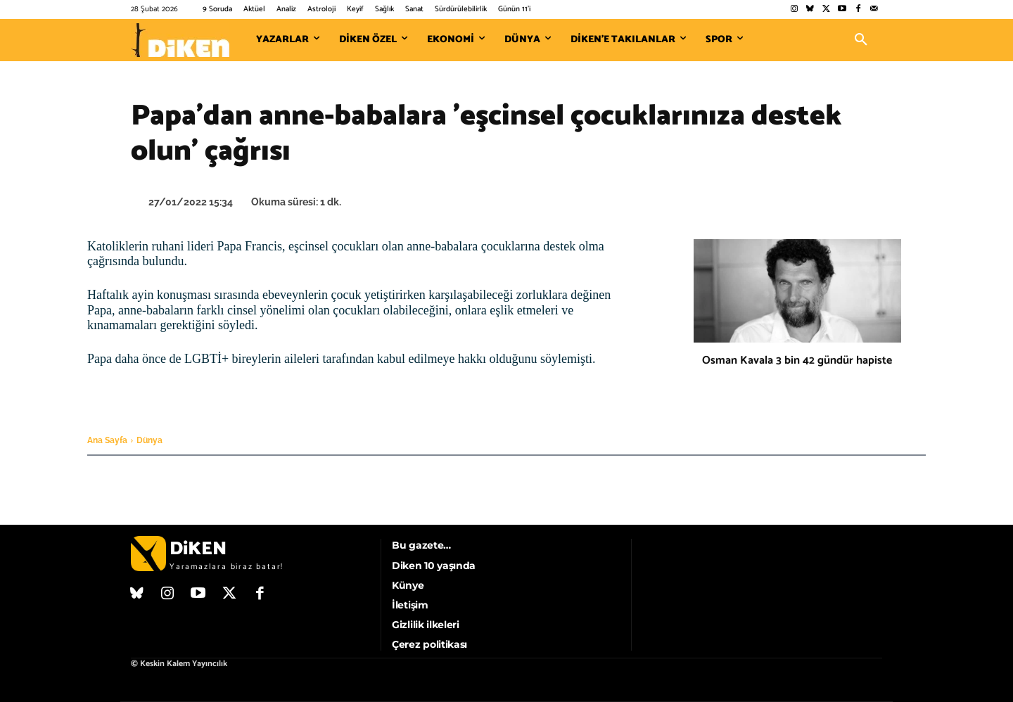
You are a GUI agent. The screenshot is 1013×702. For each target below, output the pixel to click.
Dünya (149, 440)
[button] (861, 40)
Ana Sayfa (107, 440)
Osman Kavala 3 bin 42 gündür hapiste (797, 360)
